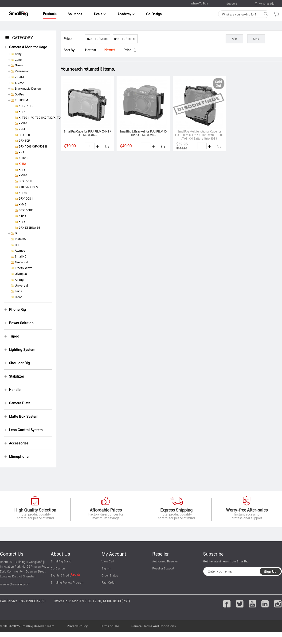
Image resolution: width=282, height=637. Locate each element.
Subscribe (213, 554)
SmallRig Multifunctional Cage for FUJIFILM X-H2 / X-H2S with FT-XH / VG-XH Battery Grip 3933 (199, 135)
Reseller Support (163, 568)
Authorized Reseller (165, 561)
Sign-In (106, 568)
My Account (114, 554)
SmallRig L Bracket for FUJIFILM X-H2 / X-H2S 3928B (143, 133)
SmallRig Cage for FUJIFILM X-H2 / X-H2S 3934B (87, 133)
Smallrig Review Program (67, 582)
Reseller (160, 554)
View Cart (108, 561)
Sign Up (270, 571)
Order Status (110, 575)
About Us (60, 554)
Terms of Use (109, 626)
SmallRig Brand (61, 561)
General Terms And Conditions (153, 626)
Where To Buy (199, 3)
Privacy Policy (77, 626)
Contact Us (11, 554)
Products (49, 14)
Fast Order (108, 582)
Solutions (75, 14)
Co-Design (154, 14)
